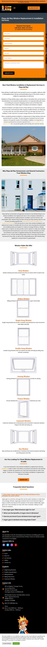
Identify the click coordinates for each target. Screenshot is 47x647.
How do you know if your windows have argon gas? (22, 516)
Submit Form (9, 73)
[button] (14, 8)
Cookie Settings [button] (7, 643)
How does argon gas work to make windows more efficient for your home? (21, 495)
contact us (5, 468)
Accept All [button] (16, 643)
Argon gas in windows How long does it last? (20, 520)
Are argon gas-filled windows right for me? (19, 510)
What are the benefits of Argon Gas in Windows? (21, 513)
